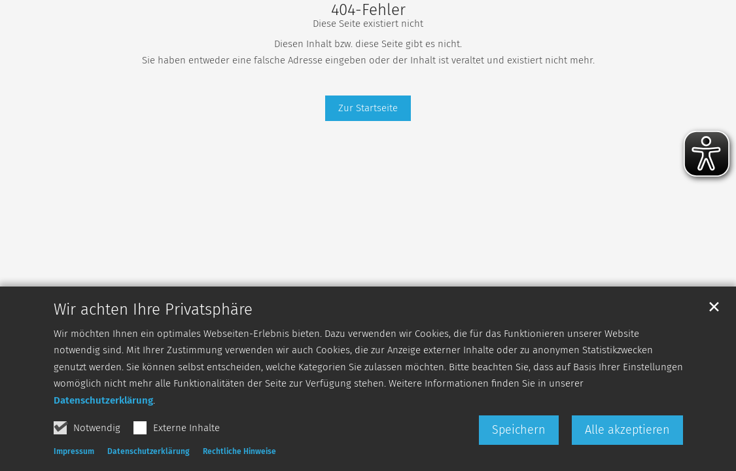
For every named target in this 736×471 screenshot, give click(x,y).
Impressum (74, 452)
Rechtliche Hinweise (239, 452)
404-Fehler (368, 10)
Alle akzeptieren (627, 430)
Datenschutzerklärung (103, 401)
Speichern (519, 430)
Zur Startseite (368, 108)
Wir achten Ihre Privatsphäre (153, 310)
